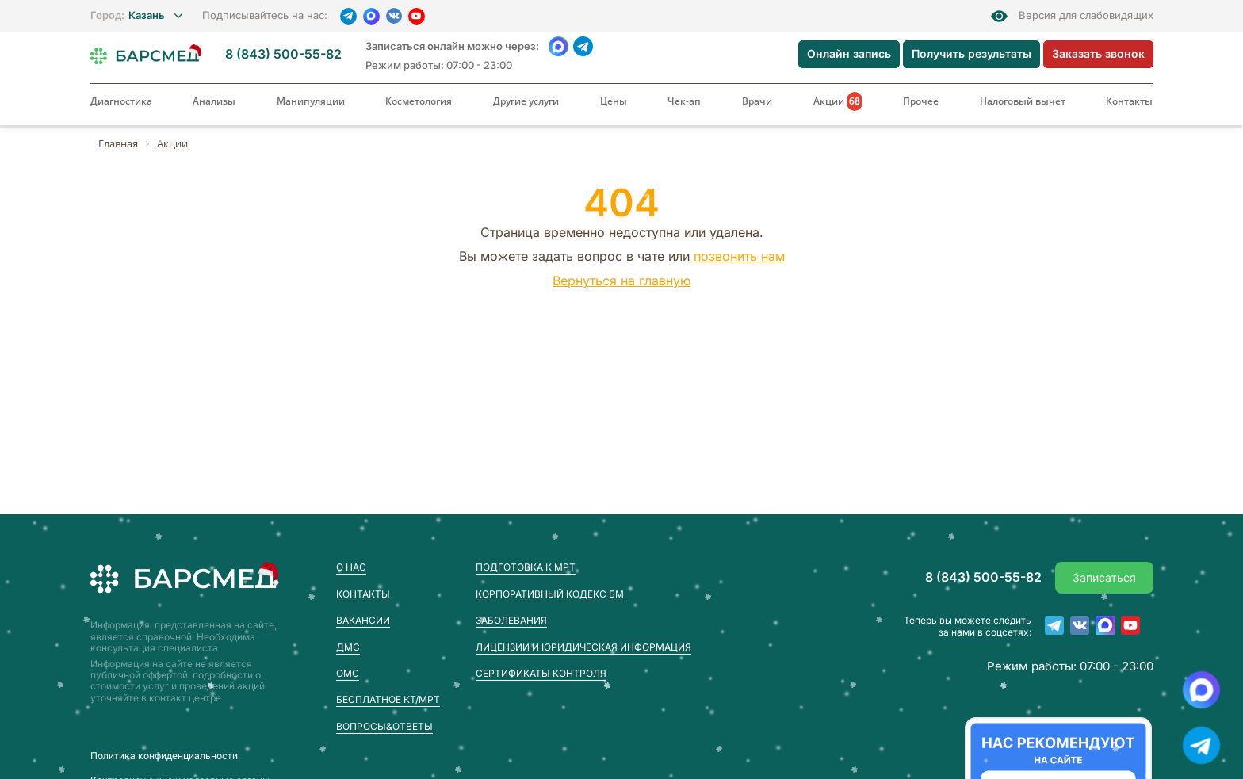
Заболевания (511, 620)
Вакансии (363, 620)
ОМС (347, 673)
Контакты (1129, 101)
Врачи (757, 101)
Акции (837, 101)
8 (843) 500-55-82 (283, 54)
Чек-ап (684, 101)
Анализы (214, 101)
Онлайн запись (849, 53)
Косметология (418, 101)
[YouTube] (416, 16)
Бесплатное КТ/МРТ (388, 699)
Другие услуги (526, 101)
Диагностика (121, 101)
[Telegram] (348, 16)
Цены (613, 101)
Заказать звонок (1098, 53)
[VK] (394, 16)
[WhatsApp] (558, 46)
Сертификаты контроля (541, 673)
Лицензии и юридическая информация (583, 647)
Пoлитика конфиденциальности (164, 756)
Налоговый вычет (1022, 101)
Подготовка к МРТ (526, 567)
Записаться (1104, 577)
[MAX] (371, 16)
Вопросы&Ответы (384, 726)
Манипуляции (311, 101)
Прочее (921, 101)
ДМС (348, 647)
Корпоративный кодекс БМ (550, 594)
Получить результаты (971, 53)
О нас (351, 567)
